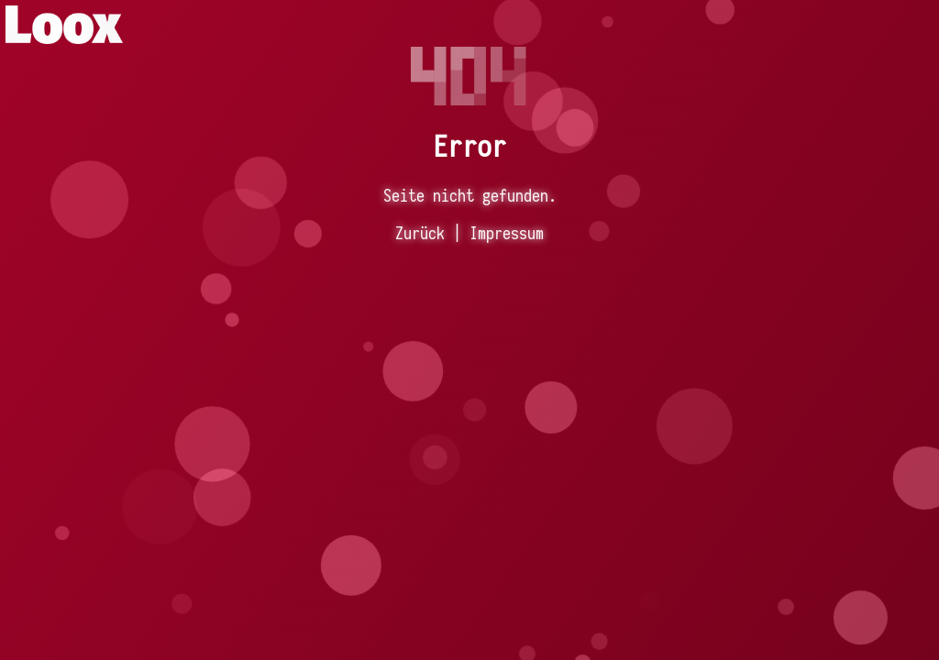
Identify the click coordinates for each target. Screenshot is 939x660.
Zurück (420, 233)
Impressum (507, 233)
